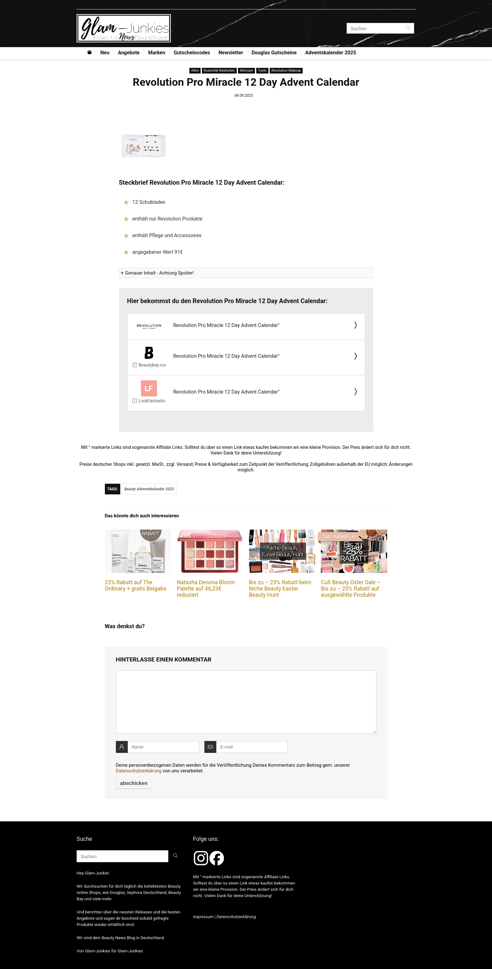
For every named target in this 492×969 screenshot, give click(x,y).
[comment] (246, 702)
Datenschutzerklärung (139, 771)
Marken (156, 53)
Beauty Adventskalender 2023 (149, 489)
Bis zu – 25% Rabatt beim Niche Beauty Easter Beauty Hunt (280, 588)
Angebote (128, 53)
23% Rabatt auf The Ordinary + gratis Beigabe (135, 585)
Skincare (246, 70)
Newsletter (231, 53)
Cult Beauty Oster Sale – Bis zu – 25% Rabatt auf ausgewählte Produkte (351, 588)
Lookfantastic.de (152, 400)
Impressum (203, 916)
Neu (105, 53)
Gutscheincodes (192, 53)
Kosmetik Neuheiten (219, 70)
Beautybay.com (150, 364)
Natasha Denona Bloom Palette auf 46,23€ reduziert (206, 588)
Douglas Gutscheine (274, 53)
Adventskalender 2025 (330, 53)
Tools (262, 70)
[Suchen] (408, 28)
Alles (195, 70)
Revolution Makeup (286, 70)
